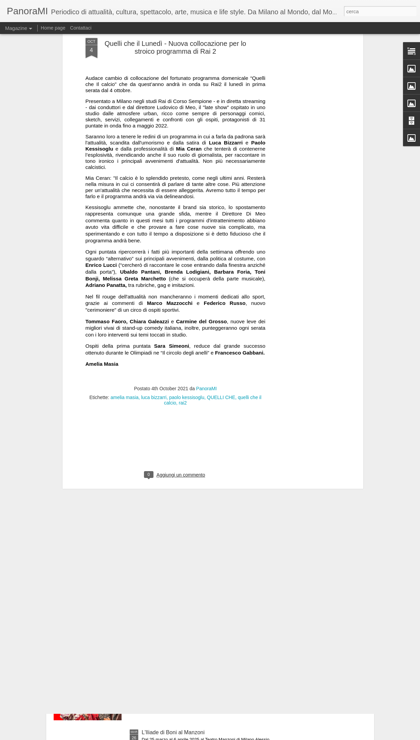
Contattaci (80, 28)
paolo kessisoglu (186, 314)
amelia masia (124, 314)
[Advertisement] (176, 364)
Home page (53, 28)
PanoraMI (206, 306)
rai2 (183, 320)
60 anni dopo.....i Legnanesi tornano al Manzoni (199, 655)
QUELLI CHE (221, 314)
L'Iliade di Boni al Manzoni (173, 732)
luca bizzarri (154, 314)
